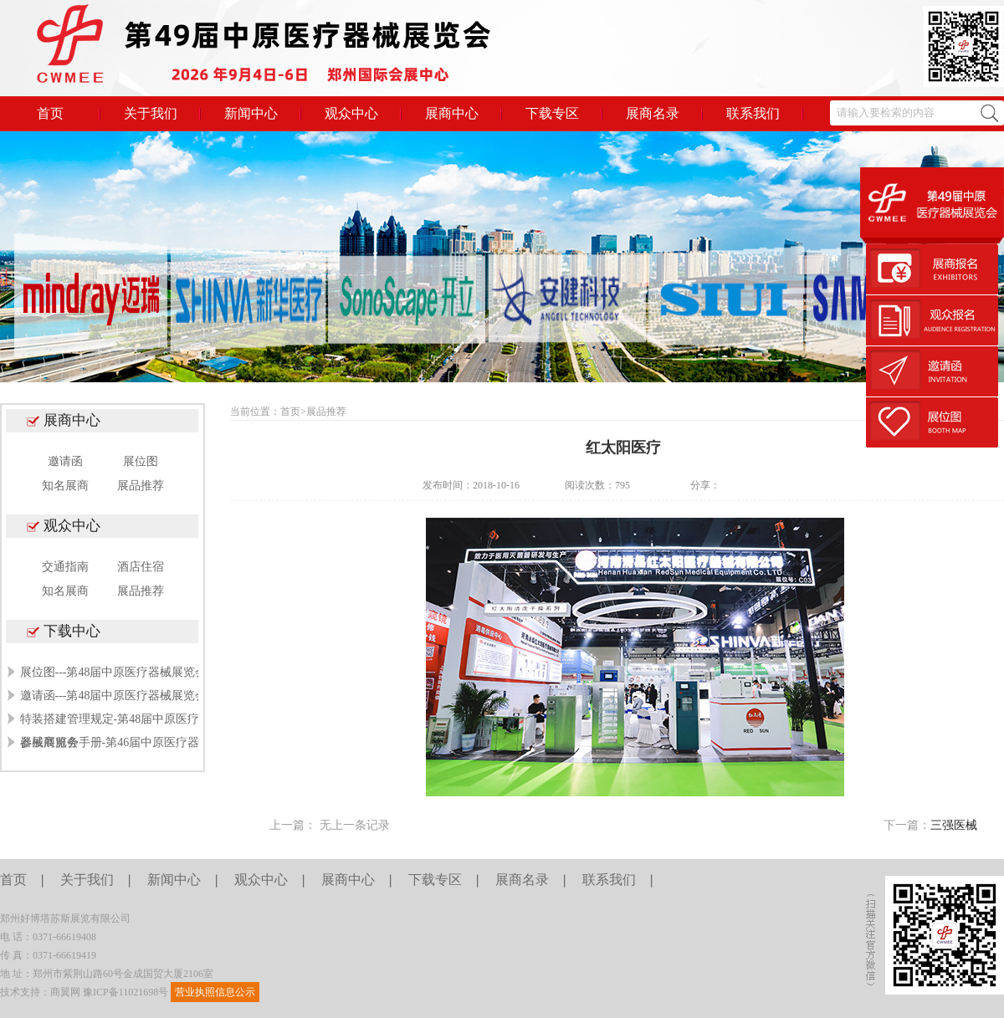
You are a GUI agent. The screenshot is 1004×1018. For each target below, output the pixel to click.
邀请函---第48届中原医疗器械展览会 (113, 695)
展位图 (140, 461)
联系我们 (753, 113)
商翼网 (65, 992)
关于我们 (150, 113)
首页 (50, 113)
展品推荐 (140, 485)
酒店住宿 (140, 566)
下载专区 (552, 113)
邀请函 (65, 461)
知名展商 (65, 485)
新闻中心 (251, 113)
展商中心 (452, 113)
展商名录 (652, 113)
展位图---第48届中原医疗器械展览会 (113, 672)
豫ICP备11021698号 (125, 992)
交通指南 (65, 566)
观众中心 (351, 113)
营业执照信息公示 (215, 992)
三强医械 (953, 825)
